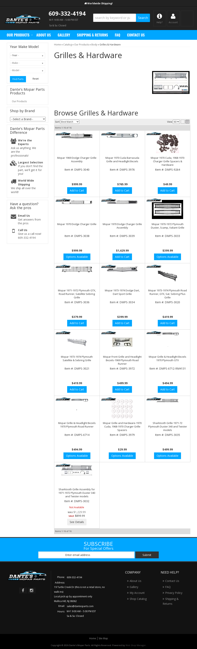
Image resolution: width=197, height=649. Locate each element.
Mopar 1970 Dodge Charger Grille (76, 224)
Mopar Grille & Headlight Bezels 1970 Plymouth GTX (167, 358)
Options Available (77, 257)
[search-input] (114, 18)
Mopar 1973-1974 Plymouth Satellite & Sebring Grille (77, 358)
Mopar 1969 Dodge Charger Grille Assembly (76, 159)
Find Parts (17, 79)
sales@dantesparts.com (80, 606)
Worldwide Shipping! (100, 3)
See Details (77, 522)
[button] (121, 18)
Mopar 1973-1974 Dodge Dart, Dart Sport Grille (122, 292)
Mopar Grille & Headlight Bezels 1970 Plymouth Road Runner (77, 424)
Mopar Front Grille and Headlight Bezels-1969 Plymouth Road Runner (122, 360)
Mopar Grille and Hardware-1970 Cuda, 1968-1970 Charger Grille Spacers (122, 426)
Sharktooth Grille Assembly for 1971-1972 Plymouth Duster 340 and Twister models (76, 493)
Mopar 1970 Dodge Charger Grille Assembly (122, 225)
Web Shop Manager (136, 645)
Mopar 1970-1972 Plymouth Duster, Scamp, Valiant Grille (167, 225)
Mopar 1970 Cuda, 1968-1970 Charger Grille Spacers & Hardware (167, 161)
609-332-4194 (67, 13)
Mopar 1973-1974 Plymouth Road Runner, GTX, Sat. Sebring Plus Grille (167, 294)
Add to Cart (77, 190)
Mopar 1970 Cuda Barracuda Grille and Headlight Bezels (122, 159)
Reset (36, 78)
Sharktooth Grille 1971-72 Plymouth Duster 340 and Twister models (167, 426)
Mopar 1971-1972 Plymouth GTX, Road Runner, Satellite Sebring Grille (77, 294)
